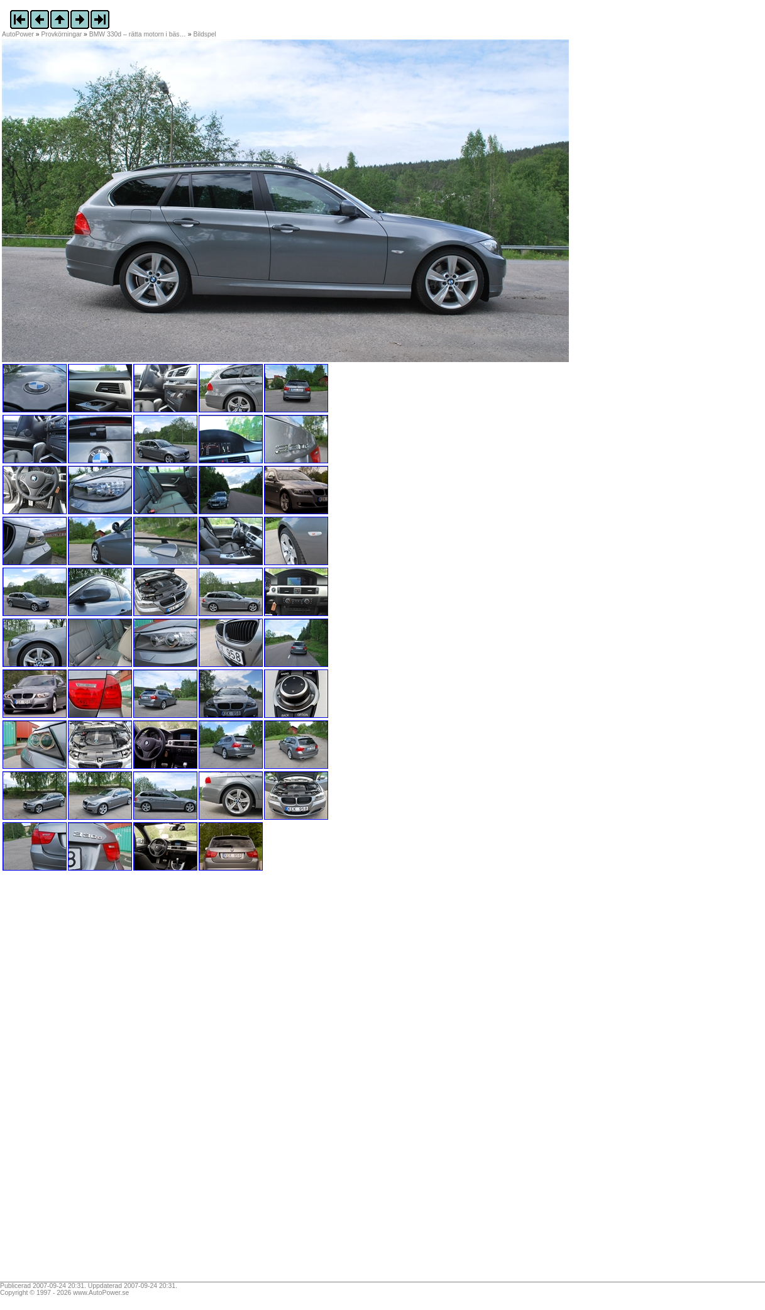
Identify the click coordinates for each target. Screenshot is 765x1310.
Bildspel (205, 34)
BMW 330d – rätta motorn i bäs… (137, 34)
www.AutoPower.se (101, 1292)
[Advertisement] (80, 1080)
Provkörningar (61, 34)
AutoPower (18, 34)
